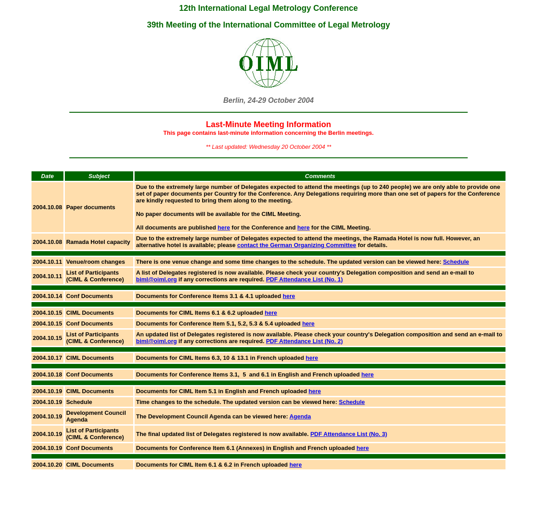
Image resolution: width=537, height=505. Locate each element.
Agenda (300, 416)
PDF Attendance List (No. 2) (304, 341)
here (224, 227)
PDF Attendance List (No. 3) (348, 434)
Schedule (456, 261)
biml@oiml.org (156, 279)
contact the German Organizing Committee (296, 245)
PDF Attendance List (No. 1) (304, 279)
